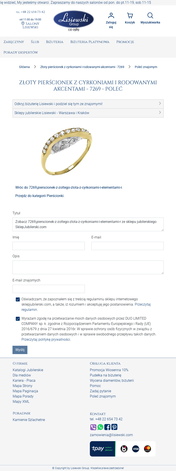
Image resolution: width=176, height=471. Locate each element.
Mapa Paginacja (25, 391)
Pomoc (95, 386)
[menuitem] (13, 42)
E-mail (96, 237)
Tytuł (16, 213)
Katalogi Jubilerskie (28, 370)
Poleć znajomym (103, 396)
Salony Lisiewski (30, 25)
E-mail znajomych (26, 280)
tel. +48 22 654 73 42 (106, 419)
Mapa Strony (22, 386)
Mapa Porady (23, 396)
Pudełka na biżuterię (105, 375)
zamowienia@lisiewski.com (111, 435)
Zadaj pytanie (100, 391)
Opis (16, 256)
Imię (15, 237)
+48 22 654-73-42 (30, 12)
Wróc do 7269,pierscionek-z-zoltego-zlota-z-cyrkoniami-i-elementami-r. (69, 187)
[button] (88, 104)
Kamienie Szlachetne (29, 420)
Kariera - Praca (24, 380)
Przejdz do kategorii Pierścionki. (39, 196)
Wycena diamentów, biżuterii (112, 380)
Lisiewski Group (80, 468)
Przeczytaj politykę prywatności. (46, 339)
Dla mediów (22, 375)
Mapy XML (21, 401)
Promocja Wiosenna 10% (109, 370)
